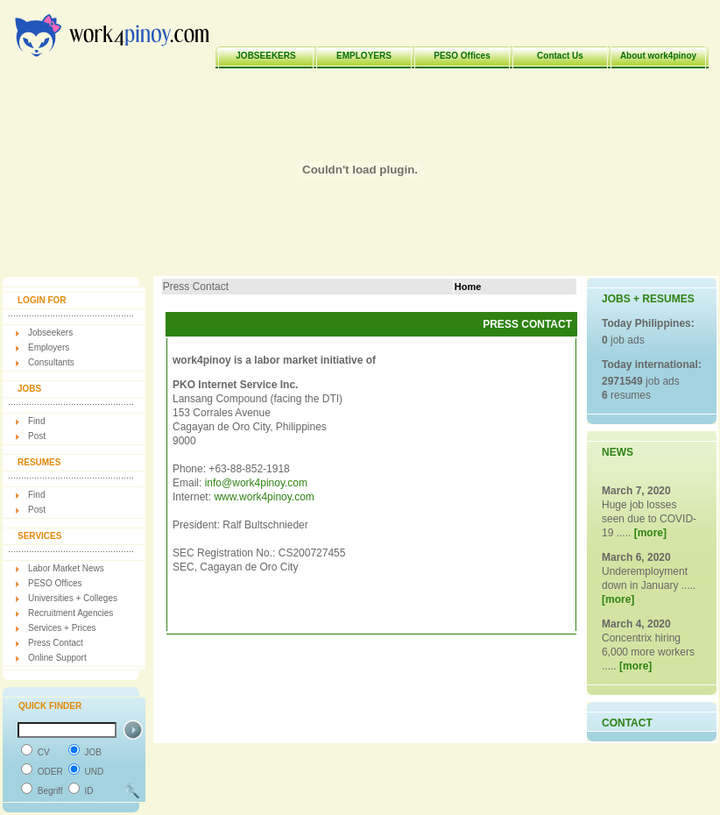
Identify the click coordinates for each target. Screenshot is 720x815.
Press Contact (55, 643)
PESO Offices (462, 55)
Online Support (57, 658)
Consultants (51, 362)
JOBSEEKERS (265, 55)
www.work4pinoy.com (264, 497)
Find (36, 421)
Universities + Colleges (72, 598)
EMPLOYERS (364, 55)
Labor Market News (66, 568)
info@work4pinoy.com (256, 483)
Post (37, 436)
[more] (650, 533)
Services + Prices (62, 628)
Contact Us (560, 55)
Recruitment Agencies (70, 613)
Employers (48, 347)
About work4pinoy (658, 55)
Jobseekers (50, 332)
